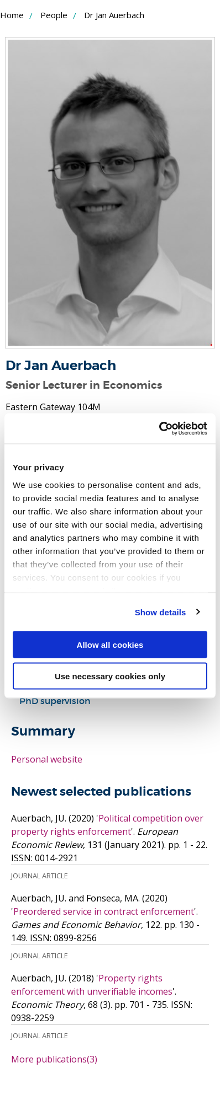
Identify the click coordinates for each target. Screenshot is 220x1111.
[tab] (110, 700)
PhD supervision (55, 700)
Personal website (46, 759)
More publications (54, 1059)
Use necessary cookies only (110, 675)
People (53, 14)
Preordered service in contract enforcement (103, 911)
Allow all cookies (110, 645)
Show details (160, 611)
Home (12, 14)
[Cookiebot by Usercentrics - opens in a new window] (159, 428)
